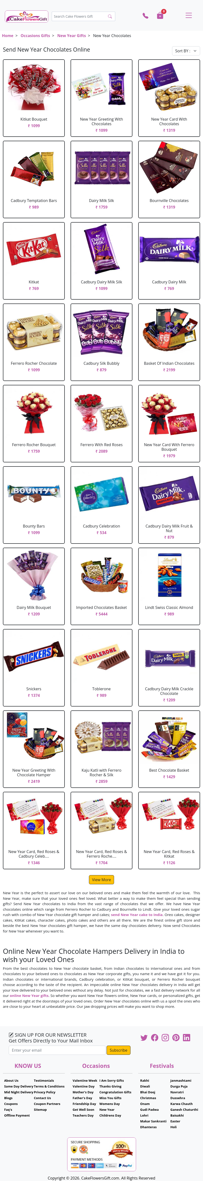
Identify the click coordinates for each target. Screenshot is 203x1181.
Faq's (8, 1109)
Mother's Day (83, 1092)
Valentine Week (85, 1080)
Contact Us (42, 1098)
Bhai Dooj (147, 1092)
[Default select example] (186, 50)
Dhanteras (148, 1127)
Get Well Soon (83, 1109)
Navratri (177, 1092)
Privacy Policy (44, 1092)
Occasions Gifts (35, 35)
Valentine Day (84, 1086)
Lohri (144, 1115)
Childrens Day (110, 1115)
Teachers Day (83, 1115)
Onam (145, 1104)
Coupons (11, 1104)
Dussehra (177, 1098)
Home (7, 35)
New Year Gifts (71, 35)
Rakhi (144, 1080)
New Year (106, 1109)
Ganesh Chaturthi (184, 1109)
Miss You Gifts (110, 1098)
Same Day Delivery (18, 1086)
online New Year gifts (29, 995)
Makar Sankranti (153, 1121)
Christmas (148, 1098)
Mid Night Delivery (18, 1092)
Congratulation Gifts (115, 1092)
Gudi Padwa (149, 1109)
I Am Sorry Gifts (111, 1080)
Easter (175, 1121)
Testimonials (44, 1080)
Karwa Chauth (181, 1104)
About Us (11, 1080)
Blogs (8, 1098)
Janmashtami (180, 1080)
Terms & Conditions (49, 1086)
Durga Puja (179, 1086)
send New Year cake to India (137, 914)
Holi (173, 1127)
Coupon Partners (47, 1104)
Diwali (145, 1086)
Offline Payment (17, 1115)
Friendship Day (84, 1104)
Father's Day (82, 1098)
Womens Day (109, 1104)
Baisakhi (177, 1115)
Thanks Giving (110, 1086)
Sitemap (40, 1109)
